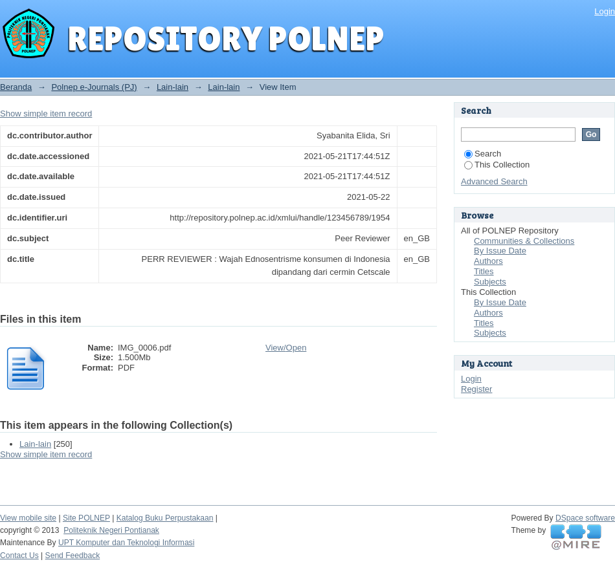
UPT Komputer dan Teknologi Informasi (126, 542)
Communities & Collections (524, 241)
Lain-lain (172, 87)
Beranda (16, 87)
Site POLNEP (86, 518)
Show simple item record (46, 113)
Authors (488, 261)
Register (476, 389)
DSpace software (585, 518)
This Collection (497, 164)
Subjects (490, 281)
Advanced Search (494, 181)
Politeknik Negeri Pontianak (111, 530)
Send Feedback (72, 555)
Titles (484, 271)
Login (604, 11)
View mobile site (28, 518)
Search (482, 153)
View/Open (285, 347)
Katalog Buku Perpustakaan (165, 518)
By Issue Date (500, 250)
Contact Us (19, 555)
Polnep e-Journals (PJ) (94, 87)
